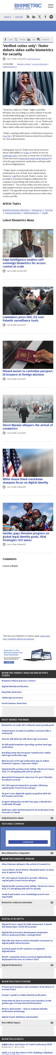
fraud (26, 152)
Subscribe (19, 17)
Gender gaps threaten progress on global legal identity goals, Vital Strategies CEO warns (26, 537)
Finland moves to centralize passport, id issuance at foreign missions (28, 372)
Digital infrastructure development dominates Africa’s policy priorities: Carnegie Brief (25, 933)
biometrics (37, 210)
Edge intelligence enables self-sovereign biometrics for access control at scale (24, 263)
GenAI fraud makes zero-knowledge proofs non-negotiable (26, 895)
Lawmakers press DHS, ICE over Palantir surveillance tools (23, 318)
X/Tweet (23, 39)
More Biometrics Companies (16, 853)
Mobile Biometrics (10, 67)
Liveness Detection (39, 64)
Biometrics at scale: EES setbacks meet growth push (28, 725)
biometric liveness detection (16, 210)
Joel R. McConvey (33, 59)
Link (33, 39)
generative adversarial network (34, 158)
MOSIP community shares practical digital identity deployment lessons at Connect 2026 (26, 958)
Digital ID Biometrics (12, 965)
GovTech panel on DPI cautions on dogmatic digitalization (23, 950)
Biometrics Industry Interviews (17, 902)
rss (28, 16)
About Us (7, 17)
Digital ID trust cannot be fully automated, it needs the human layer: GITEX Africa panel (27, 925)
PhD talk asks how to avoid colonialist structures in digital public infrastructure (27, 941)
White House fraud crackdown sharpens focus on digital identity (25, 480)
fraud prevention (13, 213)
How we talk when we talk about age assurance (25, 739)
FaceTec (7, 136)
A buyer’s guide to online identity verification (24, 995)
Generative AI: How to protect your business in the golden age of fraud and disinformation (26, 1002)
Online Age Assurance (12, 698)
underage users (10, 155)
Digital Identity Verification (15, 686)
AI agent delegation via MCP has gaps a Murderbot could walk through (27, 803)
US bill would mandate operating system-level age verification (27, 745)
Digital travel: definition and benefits (20, 1017)
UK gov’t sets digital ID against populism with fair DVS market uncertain (26, 794)
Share (11, 39)
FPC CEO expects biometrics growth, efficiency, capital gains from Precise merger (25, 786)
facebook (45, 16)
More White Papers (11, 1022)
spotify (51, 16)
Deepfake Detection (12, 692)
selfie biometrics (31, 213)
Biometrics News (23, 64)
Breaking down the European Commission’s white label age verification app (26, 754)
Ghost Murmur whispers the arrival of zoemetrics (28, 426)
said (14, 176)
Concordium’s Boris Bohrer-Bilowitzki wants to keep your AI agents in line (28, 871)
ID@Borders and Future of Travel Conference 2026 (28, 1045)
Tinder (45, 213)
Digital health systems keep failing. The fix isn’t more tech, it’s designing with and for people (28, 770)
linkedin (33, 16)
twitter (39, 16)
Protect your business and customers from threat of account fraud (28, 988)
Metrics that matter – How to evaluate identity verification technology (24, 1010)
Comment (45, 39)
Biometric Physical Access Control (18, 681)
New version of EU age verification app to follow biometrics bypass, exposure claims (25, 762)
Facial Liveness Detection (14, 703)
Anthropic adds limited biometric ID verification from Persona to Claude (28, 811)
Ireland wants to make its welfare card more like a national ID (26, 732)
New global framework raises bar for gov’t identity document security (27, 778)
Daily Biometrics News (13, 818)
